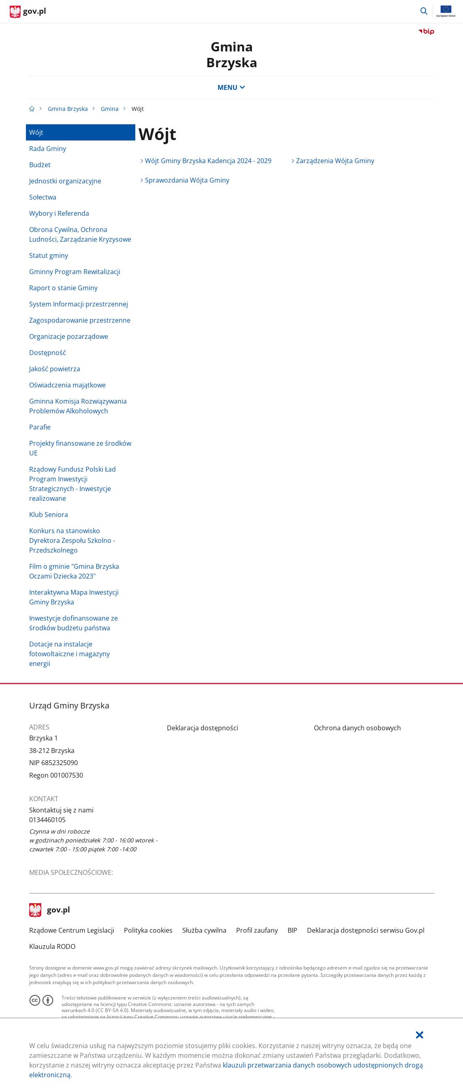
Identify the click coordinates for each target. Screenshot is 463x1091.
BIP (292, 930)
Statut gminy (48, 255)
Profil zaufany (257, 930)
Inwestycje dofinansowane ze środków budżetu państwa (73, 623)
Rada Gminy (47, 148)
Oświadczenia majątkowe (67, 385)
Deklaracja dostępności (202, 727)
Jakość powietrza (54, 368)
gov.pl (49, 910)
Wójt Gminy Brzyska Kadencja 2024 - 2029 (208, 160)
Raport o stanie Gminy (63, 287)
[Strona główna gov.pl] (28, 12)
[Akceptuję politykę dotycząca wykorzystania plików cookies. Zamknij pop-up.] (419, 1035)
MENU (231, 87)
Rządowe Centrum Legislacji (71, 930)
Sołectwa (42, 197)
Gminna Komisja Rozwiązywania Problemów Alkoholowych (78, 406)
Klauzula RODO (52, 946)
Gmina (110, 109)
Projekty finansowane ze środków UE (80, 448)
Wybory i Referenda (59, 213)
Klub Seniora (48, 514)
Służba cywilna (204, 930)
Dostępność (47, 352)
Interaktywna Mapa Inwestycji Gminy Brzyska (74, 597)
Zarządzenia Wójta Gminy (335, 160)
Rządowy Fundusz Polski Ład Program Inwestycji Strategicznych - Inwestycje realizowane (72, 484)
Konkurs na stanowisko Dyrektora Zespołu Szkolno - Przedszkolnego (72, 540)
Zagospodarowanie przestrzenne (79, 320)
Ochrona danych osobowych (357, 727)
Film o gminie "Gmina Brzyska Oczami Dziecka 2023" (74, 571)
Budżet (40, 164)
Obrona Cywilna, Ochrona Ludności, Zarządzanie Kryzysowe (80, 234)
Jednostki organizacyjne (65, 181)
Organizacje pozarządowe (68, 336)
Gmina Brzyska (231, 54)
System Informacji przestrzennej (78, 304)
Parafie (40, 427)
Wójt (36, 132)
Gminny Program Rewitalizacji (74, 271)
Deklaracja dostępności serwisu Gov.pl (366, 930)
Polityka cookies (148, 930)
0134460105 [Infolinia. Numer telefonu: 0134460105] (47, 819)
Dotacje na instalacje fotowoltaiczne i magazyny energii (69, 654)
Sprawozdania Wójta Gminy (187, 180)
